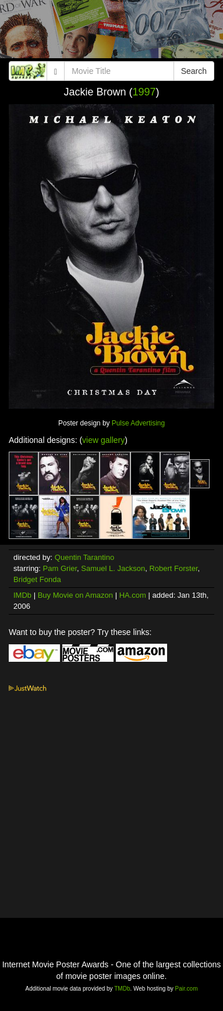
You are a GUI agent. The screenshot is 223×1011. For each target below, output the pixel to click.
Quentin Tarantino (84, 557)
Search (194, 71)
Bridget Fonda (37, 579)
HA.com (132, 595)
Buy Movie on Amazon (75, 595)
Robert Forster (173, 568)
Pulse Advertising (138, 423)
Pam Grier (60, 568)
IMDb (22, 595)
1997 (144, 92)
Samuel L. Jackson (113, 568)
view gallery (103, 440)
